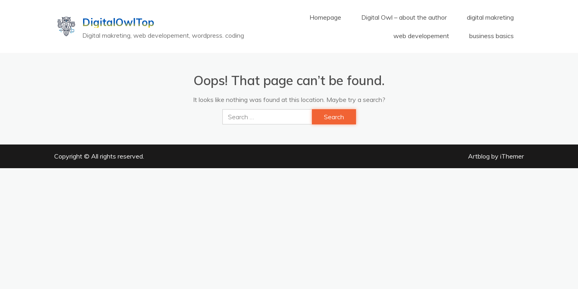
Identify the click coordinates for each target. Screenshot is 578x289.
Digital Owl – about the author (404, 17)
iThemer (512, 156)
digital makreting (490, 17)
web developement (421, 36)
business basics (491, 36)
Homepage (325, 17)
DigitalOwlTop (118, 22)
